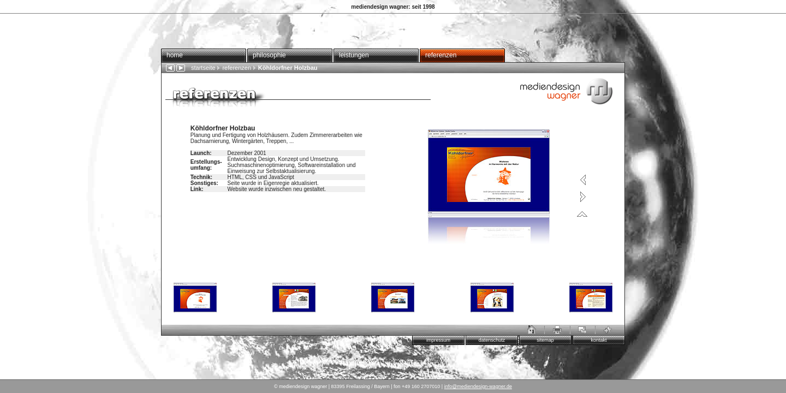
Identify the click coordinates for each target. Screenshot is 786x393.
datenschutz (492, 340)
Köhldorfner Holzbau (285, 67)
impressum (438, 340)
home (174, 55)
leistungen (354, 55)
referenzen (440, 55)
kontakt (598, 340)
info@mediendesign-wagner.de (478, 386)
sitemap (545, 340)
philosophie (269, 55)
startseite (203, 67)
